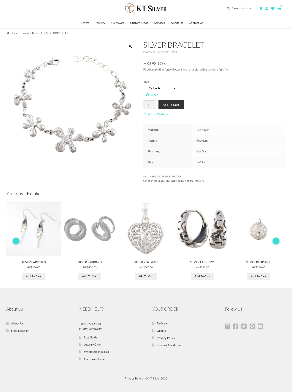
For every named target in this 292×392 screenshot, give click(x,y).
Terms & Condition (169, 345)
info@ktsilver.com (90, 328)
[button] (156, 114)
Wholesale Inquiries (96, 351)
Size (146, 81)
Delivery (162, 323)
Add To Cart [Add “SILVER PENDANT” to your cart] (202, 276)
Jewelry (100, 22)
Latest (85, 22)
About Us (177, 22)
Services (159, 22)
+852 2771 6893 (90, 323)
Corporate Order (95, 359)
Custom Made (139, 22)
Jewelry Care (92, 344)
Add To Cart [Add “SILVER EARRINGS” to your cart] (33, 276)
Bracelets (37, 33)
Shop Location (20, 330)
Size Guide (90, 337)
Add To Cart (171, 104)
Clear (154, 94)
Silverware (117, 22)
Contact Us (196, 22)
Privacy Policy (166, 338)
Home (14, 33)
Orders (161, 330)
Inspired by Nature (182, 180)
